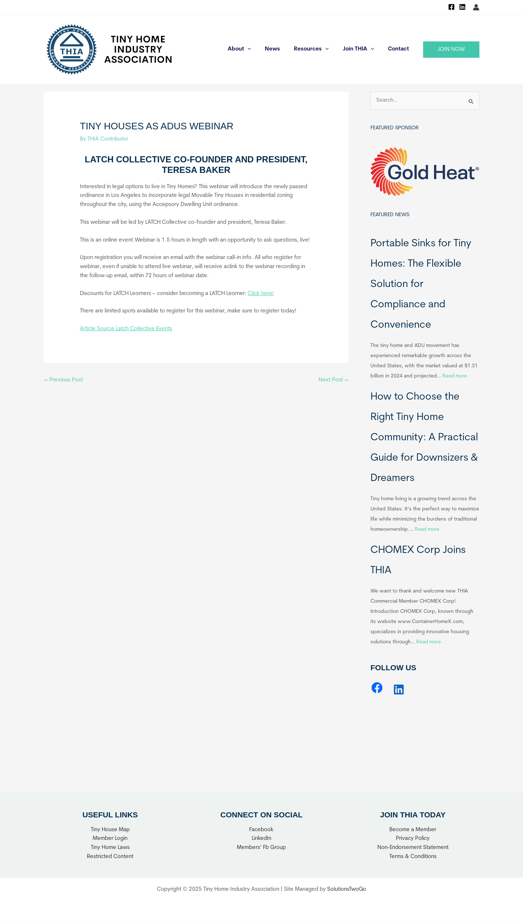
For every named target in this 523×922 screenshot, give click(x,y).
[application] (261, 49)
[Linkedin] (462, 7)
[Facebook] (451, 7)
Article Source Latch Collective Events (126, 329)
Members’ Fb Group (261, 847)
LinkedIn (261, 839)
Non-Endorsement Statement (413, 847)
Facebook (261, 830)
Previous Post (63, 380)
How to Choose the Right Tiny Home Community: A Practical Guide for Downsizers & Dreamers (424, 438)
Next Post (333, 380)
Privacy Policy (413, 839)
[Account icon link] (476, 7)
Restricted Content (110, 857)
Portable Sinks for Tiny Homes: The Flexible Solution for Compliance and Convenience (420, 284)
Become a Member (412, 830)
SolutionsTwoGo (346, 890)
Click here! (261, 293)
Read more (454, 376)
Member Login (110, 839)
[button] (451, 49)
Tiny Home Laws (110, 847)
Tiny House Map (110, 830)
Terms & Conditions (413, 857)
